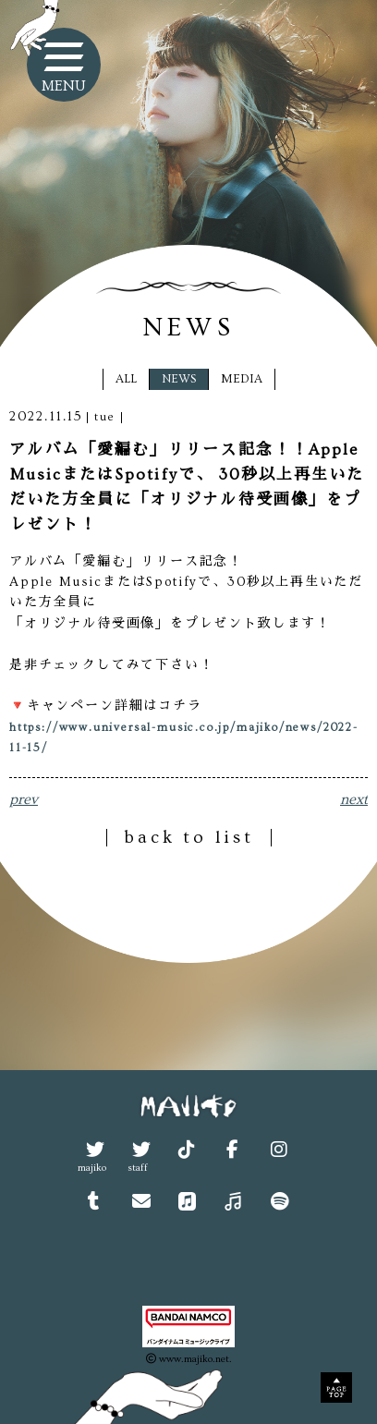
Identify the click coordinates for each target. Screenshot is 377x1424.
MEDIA (241, 378)
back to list (189, 837)
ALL (126, 378)
